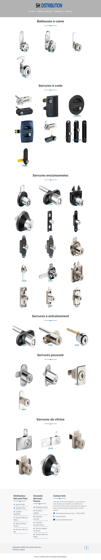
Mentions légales (18, 549)
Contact (68, 11)
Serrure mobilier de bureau (40, 529)
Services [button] (49, 11)
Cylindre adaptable (18, 513)
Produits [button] (59, 11)
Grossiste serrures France (38, 524)
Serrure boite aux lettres (21, 519)
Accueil (32, 11)
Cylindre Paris (19, 508)
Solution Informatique (59, 557)
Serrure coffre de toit (21, 530)
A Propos (40, 11)
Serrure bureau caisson (20, 525)
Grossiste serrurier (37, 518)
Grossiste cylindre (37, 512)
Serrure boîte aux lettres (40, 535)
